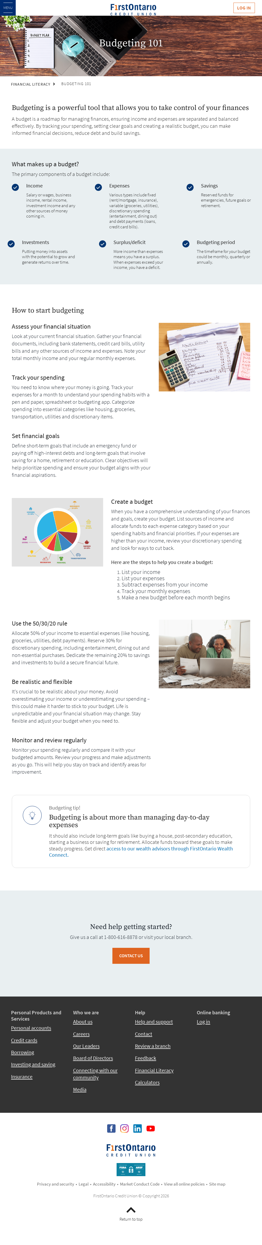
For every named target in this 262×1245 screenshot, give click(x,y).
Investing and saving (33, 1064)
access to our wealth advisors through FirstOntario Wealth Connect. (141, 851)
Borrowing (22, 1052)
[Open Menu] (8, 8)
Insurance (21, 1076)
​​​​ (131, 1150)
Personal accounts (31, 1028)
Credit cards (24, 1040)
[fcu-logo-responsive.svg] (133, 9)
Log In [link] (244, 8)
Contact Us (131, 956)
